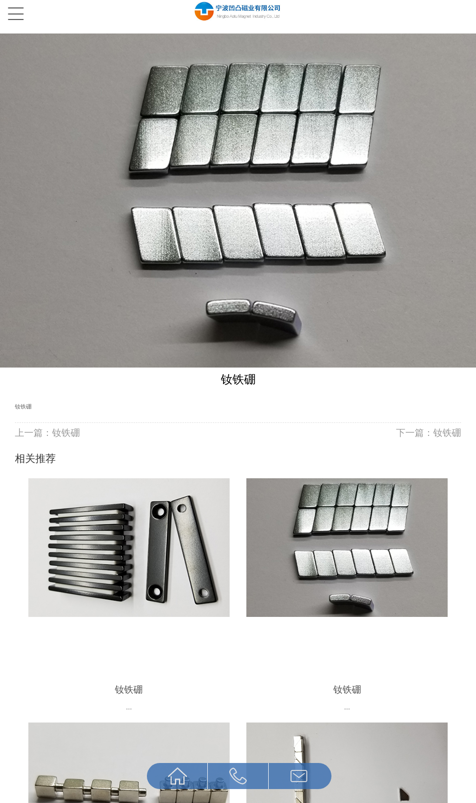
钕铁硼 (23, 406)
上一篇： (47, 433)
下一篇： (428, 433)
